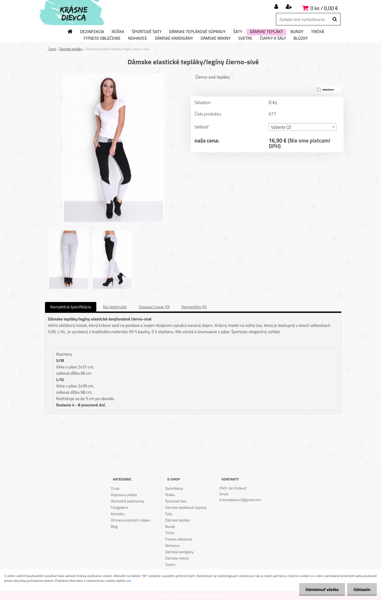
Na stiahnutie (115, 307)
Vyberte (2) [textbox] (281, 127)
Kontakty (117, 513)
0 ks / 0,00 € (324, 8)
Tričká (317, 32)
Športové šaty (147, 32)
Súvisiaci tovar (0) (154, 307)
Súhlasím (361, 589)
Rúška (118, 32)
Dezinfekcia (92, 32)
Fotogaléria (119, 507)
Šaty (237, 32)
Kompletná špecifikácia (70, 307)
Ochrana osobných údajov (130, 520)
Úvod (52, 49)
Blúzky (301, 38)
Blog (114, 526)
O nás (115, 488)
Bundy (296, 32)
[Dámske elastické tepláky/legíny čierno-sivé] (113, 75)
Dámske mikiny (215, 38)
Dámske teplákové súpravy (197, 32)
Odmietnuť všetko (321, 589)
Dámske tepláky (266, 32)
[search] (334, 19)
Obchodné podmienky (127, 501)
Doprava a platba (124, 494)
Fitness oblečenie (102, 38)
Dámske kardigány (174, 38)
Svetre (245, 38)
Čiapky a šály (273, 38)
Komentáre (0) (194, 307)
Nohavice (137, 38)
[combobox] (302, 127)
